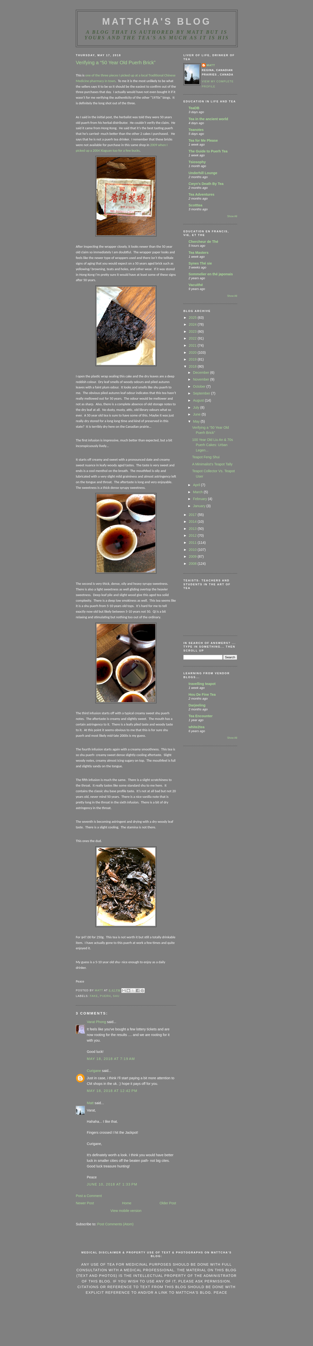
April (197, 485)
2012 (193, 535)
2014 (193, 521)
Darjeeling (197, 705)
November (201, 379)
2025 (193, 318)
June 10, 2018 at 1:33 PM (112, 1184)
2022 (193, 338)
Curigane (94, 1071)
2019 (193, 359)
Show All (232, 216)
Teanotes (196, 130)
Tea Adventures (201, 194)
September (202, 393)
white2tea (196, 727)
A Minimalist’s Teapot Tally (212, 464)
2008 (193, 564)
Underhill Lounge (203, 173)
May (197, 421)
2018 (193, 366)
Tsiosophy (197, 162)
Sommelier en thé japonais (211, 274)
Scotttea (195, 205)
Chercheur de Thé (203, 242)
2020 (193, 352)
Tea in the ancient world (208, 119)
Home (126, 1203)
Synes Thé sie (200, 263)
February (200, 499)
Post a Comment (89, 1196)
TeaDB (194, 108)
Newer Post (85, 1203)
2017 (193, 515)
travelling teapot (202, 684)
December (201, 372)
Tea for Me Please (203, 140)
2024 (193, 324)
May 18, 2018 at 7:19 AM (111, 1059)
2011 (193, 543)
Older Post (167, 1203)
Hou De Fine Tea (202, 694)
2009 (193, 556)
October (199, 386)
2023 (193, 331)
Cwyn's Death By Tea (206, 184)
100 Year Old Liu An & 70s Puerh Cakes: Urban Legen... (212, 445)
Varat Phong (96, 1022)
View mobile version (126, 1211)
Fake (94, 995)
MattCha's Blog (156, 21)
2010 (193, 550)
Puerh (105, 995)
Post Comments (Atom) (115, 1224)
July (196, 407)
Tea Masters (199, 253)
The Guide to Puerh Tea (208, 151)
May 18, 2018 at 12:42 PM (112, 1091)
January (199, 506)
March (198, 492)
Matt (90, 1103)
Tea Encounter (200, 716)
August (199, 400)
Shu (116, 995)
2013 (193, 529)
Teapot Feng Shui (206, 457)
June (197, 414)
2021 (193, 345)
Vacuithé (196, 285)
